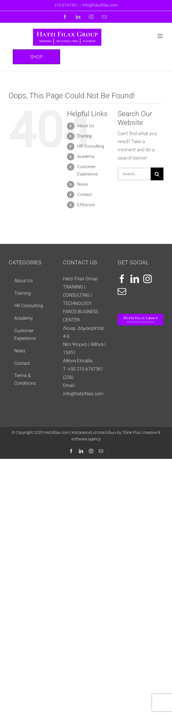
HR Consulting (90, 146)
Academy (86, 156)
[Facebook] (122, 279)
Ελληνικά (86, 204)
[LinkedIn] (134, 279)
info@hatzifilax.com (100, 5)
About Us (85, 125)
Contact (84, 194)
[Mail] (122, 291)
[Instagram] (147, 279)
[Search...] (134, 174)
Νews (82, 184)
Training (84, 136)
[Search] (157, 174)
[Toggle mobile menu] (160, 36)
